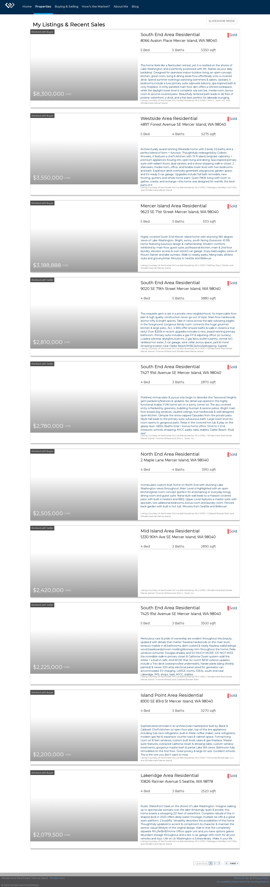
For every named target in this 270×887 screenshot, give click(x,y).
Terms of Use (241, 878)
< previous (201, 863)
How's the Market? (96, 6)
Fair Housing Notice (257, 881)
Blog (135, 6)
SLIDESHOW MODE (222, 21)
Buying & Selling (66, 6)
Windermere (57, 878)
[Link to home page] (10, 7)
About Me (121, 6)
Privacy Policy (261, 878)
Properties (43, 6)
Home (27, 6)
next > (234, 863)
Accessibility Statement (230, 881)
